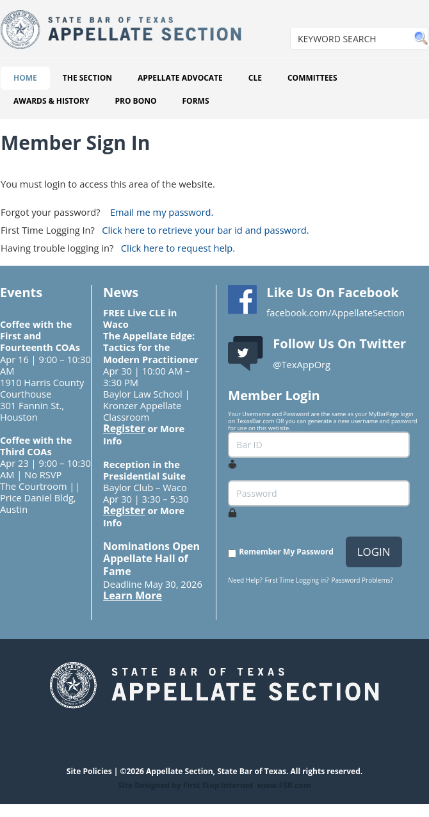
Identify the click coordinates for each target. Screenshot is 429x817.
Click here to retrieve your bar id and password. (205, 229)
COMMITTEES (312, 77)
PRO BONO (135, 100)
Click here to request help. (178, 247)
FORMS (195, 100)
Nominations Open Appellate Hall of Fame (151, 558)
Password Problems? (362, 580)
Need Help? (245, 580)
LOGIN (374, 551)
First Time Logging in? (297, 580)
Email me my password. (161, 212)
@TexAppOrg (301, 364)
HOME (25, 77)
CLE (255, 77)
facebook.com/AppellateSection (335, 312)
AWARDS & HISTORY (51, 100)
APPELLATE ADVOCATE (180, 77)
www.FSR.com (284, 785)
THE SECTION (87, 77)
